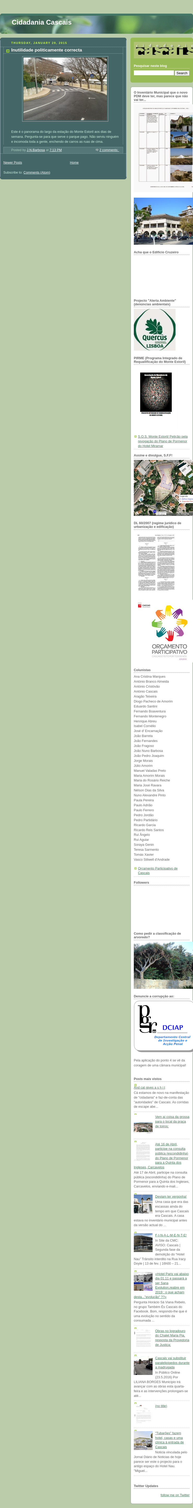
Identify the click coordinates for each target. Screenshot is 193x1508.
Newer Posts (12, 162)
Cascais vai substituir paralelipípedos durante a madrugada (172, 1362)
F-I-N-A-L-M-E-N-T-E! (170, 1235)
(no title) (161, 1406)
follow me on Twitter (175, 1495)
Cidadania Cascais (42, 22)
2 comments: (109, 150)
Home (74, 162)
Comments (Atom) (36, 172)
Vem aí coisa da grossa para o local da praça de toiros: (172, 1121)
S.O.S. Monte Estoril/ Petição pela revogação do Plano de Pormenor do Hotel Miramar (163, 441)
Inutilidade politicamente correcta (46, 50)
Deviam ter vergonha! (171, 1196)
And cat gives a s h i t (149, 1087)
